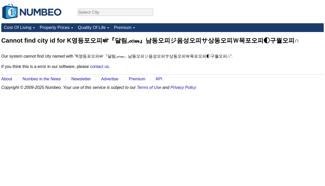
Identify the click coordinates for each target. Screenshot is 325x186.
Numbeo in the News (41, 79)
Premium (123, 27)
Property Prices (55, 27)
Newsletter (81, 79)
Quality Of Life (92, 27)
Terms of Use (149, 87)
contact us (99, 66)
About (6, 79)
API (159, 79)
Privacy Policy (183, 87)
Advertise (109, 79)
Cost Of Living (17, 27)
